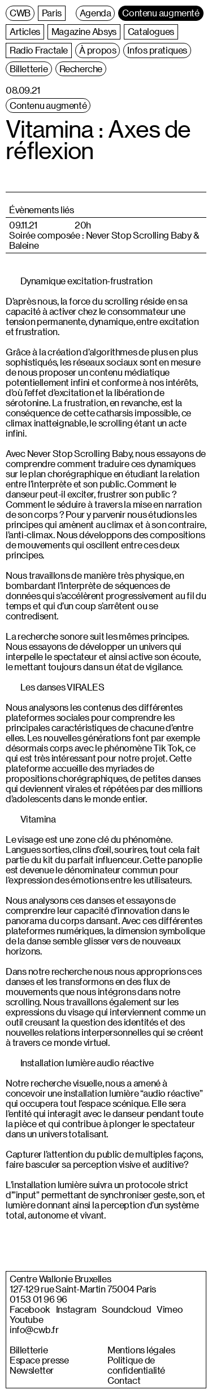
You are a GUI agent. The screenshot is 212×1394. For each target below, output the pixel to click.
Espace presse (39, 1360)
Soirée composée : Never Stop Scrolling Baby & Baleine (104, 240)
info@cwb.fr (34, 1330)
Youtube (26, 1319)
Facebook (30, 1309)
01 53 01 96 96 (38, 1299)
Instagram (76, 1309)
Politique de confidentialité (136, 1365)
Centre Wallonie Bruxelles (60, 1279)
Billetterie (29, 1350)
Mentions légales (141, 1350)
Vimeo (170, 1309)
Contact (123, 1380)
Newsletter (32, 1370)
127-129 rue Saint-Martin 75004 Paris (83, 1289)
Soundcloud (126, 1309)
